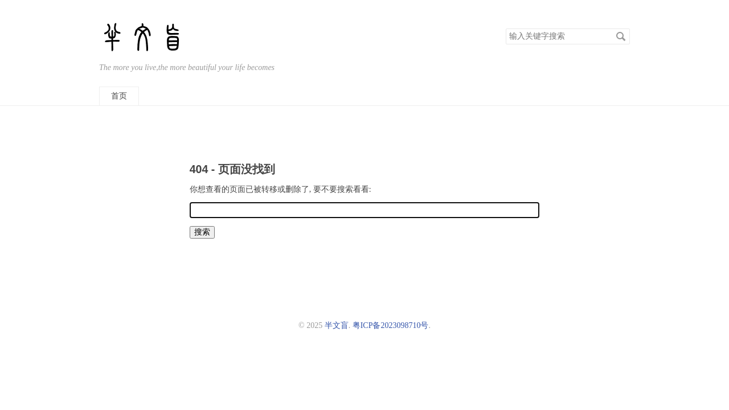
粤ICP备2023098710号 (391, 325)
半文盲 (337, 325)
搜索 (621, 36)
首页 (119, 96)
